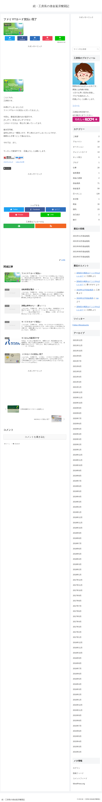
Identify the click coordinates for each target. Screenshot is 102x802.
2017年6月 (77, 611)
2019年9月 (77, 471)
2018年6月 (77, 549)
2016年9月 (77, 658)
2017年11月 (77, 585)
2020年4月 (77, 434)
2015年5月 (77, 736)
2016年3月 (77, 689)
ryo (97, 298)
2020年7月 (77, 418)
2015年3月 (77, 747)
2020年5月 (77, 429)
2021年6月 (77, 366)
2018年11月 (77, 523)
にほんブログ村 (20, 162)
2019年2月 (77, 507)
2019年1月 (77, 512)
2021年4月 (77, 377)
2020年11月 (77, 398)
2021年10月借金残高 (81, 241)
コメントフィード (80, 778)
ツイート (76, 106)
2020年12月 (77, 392)
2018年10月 (77, 528)
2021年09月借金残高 (81, 246)
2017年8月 (77, 601)
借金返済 (7, 168)
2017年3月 (77, 627)
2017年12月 (77, 580)
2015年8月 (77, 721)
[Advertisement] (34, 62)
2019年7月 (77, 481)
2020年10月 (77, 403)
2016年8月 (77, 663)
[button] (98, 49)
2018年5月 (77, 554)
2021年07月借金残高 (81, 257)
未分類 (86, 199)
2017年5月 (77, 616)
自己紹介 (86, 214)
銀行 (86, 219)
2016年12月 (77, 642)
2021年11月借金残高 (81, 236)
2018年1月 (77, 575)
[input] (86, 49)
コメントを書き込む (35, 440)
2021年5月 (77, 372)
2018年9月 (77, 533)
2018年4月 (77, 559)
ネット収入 (86, 157)
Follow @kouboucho (81, 325)
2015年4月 (77, 741)
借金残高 (86, 183)
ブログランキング (8, 162)
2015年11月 (77, 710)
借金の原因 (86, 178)
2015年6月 (77, 731)
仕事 (86, 167)
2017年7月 (77, 606)
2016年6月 (77, 674)
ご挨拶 (86, 136)
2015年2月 (77, 752)
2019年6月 (77, 486)
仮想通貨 (86, 173)
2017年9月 (77, 596)
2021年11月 (77, 345)
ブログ (86, 162)
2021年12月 (77, 340)
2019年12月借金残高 (84, 290)
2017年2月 (77, 632)
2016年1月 (77, 700)
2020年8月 (77, 413)
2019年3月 (77, 502)
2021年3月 (77, 382)
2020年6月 (77, 424)
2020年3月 (77, 439)
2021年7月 (77, 361)
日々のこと (86, 193)
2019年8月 (77, 476)
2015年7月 (77, 726)
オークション (86, 146)
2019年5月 (77, 491)
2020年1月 (77, 450)
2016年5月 (77, 679)
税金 (86, 204)
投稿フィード (78, 773)
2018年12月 (77, 517)
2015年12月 (77, 705)
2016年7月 (77, 669)
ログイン (76, 768)
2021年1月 (77, 387)
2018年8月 (77, 538)
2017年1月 (77, 637)
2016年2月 (77, 694)
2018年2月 (77, 569)
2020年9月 (77, 408)
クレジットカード (86, 152)
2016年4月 (77, 684)
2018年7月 (77, 543)
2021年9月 (77, 356)
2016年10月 (77, 653)
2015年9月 (77, 715)
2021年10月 (77, 351)
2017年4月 (77, 622)
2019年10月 (77, 465)
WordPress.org (79, 784)
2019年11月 (77, 460)
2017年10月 (77, 590)
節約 (86, 209)
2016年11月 (77, 648)
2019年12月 (77, 455)
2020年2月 (77, 445)
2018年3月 (77, 564)
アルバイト (86, 141)
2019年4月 (77, 497)
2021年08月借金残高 (81, 252)
